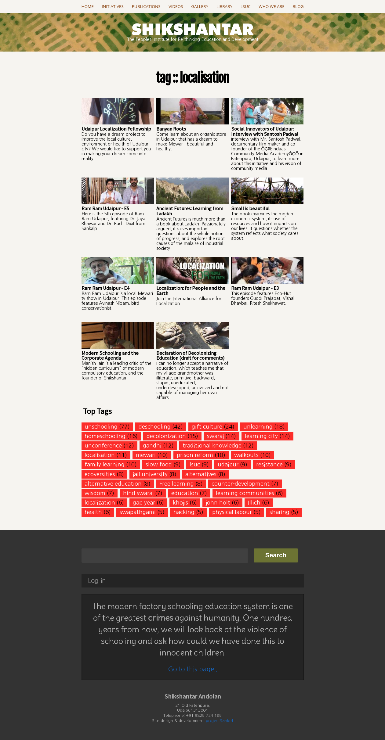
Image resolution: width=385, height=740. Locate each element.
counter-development (241, 484)
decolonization (166, 436)
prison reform (195, 455)
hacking (183, 512)
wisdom (95, 493)
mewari (146, 455)
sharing (279, 512)
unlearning (258, 426)
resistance (269, 464)
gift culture (207, 426)
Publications (146, 6)
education (184, 493)
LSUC (246, 6)
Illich (254, 502)
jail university (150, 474)
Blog (297, 6)
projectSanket (219, 721)
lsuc (195, 464)
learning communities (245, 493)
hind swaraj (138, 493)
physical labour (232, 512)
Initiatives (113, 6)
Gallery (199, 6)
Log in (97, 580)
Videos (176, 6)
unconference (103, 445)
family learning (105, 464)
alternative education (113, 484)
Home (88, 6)
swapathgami (138, 512)
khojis (180, 502)
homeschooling (105, 436)
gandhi (152, 445)
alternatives (200, 474)
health (93, 512)
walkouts (246, 455)
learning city (261, 436)
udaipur (228, 464)
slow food (159, 464)
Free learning (176, 484)
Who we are (271, 6)
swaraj (215, 436)
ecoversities (100, 474)
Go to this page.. (192, 669)
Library (224, 6)
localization (100, 502)
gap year (144, 502)
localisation (100, 455)
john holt (218, 502)
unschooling (101, 426)
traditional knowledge (212, 445)
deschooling (155, 426)
